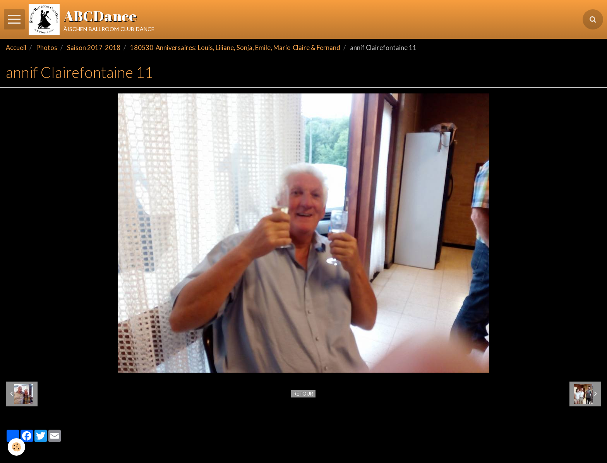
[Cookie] (16, 447)
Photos (46, 48)
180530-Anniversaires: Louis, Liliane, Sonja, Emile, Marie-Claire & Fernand (235, 48)
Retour (303, 393)
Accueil (16, 48)
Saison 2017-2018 (93, 48)
